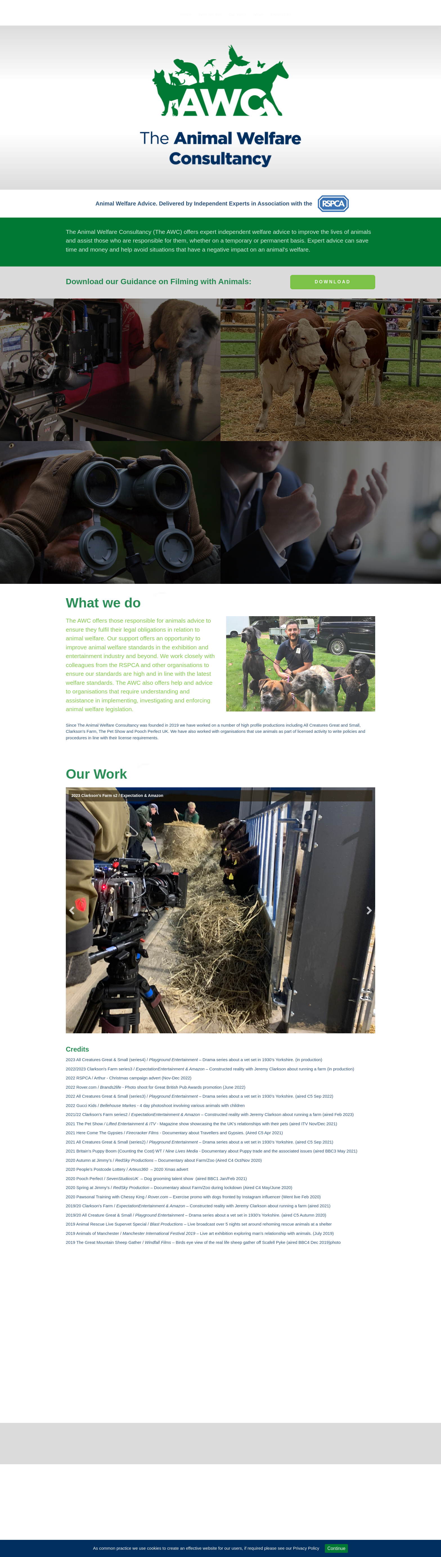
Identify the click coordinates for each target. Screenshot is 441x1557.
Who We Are (210, 14)
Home (186, 14)
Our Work (238, 14)
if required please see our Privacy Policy (281, 1548)
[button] (71, 910)
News (258, 14)
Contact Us (281, 14)
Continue (336, 1548)
